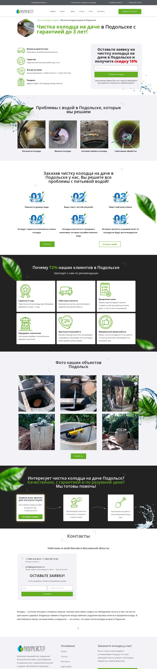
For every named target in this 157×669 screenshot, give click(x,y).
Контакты (101, 11)
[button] (130, 11)
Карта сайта (66, 666)
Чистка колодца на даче (47, 20)
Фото (91, 11)
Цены (73, 11)
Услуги (63, 11)
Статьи (81, 11)
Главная (52, 11)
